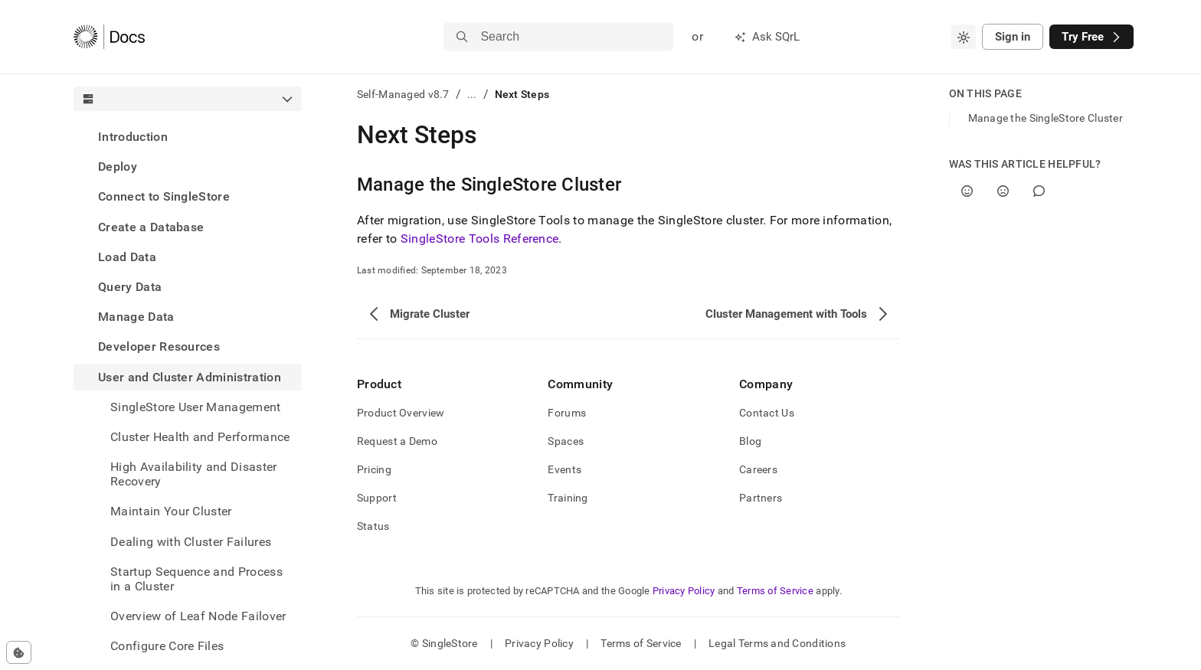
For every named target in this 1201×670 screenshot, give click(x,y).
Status (373, 526)
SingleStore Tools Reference (480, 238)
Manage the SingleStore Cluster (1045, 118)
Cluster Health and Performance (200, 437)
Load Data (127, 257)
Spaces (566, 441)
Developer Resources (159, 346)
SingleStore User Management (195, 407)
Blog (750, 441)
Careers (758, 469)
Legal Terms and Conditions (777, 643)
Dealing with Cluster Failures (190, 541)
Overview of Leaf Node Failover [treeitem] (198, 616)
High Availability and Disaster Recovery (193, 474)
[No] (1003, 191)
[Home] (109, 37)
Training (567, 498)
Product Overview (400, 413)
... (472, 94)
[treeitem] (188, 136)
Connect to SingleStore (164, 196)
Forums (567, 413)
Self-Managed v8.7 (403, 94)
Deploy (117, 166)
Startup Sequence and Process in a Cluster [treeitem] (196, 578)
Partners (760, 498)
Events (564, 469)
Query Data (130, 286)
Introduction (133, 136)
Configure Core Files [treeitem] (167, 646)
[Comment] (1039, 191)
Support (377, 498)
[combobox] (963, 37)
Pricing (374, 469)
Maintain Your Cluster (171, 511)
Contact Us (766, 413)
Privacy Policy (684, 590)
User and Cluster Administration (189, 377)
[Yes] (967, 191)
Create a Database (151, 227)
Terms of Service (775, 590)
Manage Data (136, 316)
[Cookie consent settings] (18, 652)
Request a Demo (397, 441)
